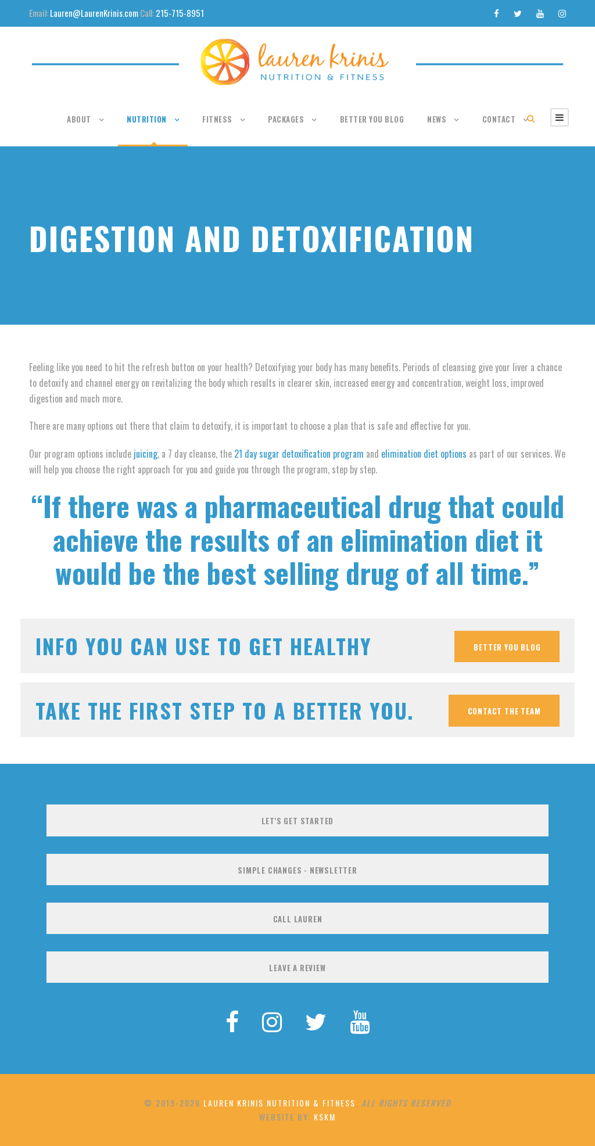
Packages (286, 119)
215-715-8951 (180, 12)
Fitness (217, 119)
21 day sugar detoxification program (299, 454)
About (79, 119)
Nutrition (147, 119)
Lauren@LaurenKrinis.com (94, 12)
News (436, 119)
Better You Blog (372, 119)
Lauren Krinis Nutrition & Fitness (279, 1103)
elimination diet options (424, 454)
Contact (499, 119)
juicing (145, 454)
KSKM (325, 1117)
